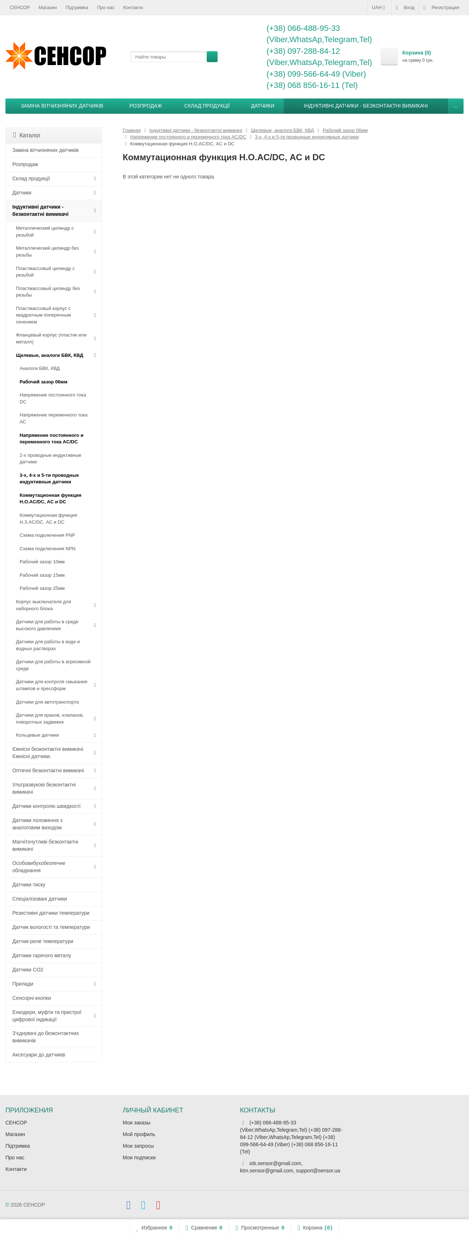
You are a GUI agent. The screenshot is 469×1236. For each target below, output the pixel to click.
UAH (379, 8)
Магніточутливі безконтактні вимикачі (45, 845)
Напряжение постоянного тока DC (53, 398)
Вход (405, 8)
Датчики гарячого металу (41, 955)
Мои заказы (136, 1123)
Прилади (22, 984)
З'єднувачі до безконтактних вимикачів (45, 1036)
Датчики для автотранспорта (47, 702)
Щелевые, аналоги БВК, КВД (49, 355)
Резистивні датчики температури (50, 913)
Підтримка (77, 7)
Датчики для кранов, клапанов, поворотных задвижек (50, 718)
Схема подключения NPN (48, 548)
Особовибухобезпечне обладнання (38, 866)
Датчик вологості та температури (51, 927)
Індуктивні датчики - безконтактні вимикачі (366, 106)
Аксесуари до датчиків (38, 1055)
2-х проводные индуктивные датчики (50, 458)
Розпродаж (145, 106)
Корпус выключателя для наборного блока (43, 605)
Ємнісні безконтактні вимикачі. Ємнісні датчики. (48, 752)
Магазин (48, 7)
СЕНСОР (20, 7)
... (456, 106)
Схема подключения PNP (47, 535)
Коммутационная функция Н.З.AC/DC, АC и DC (48, 518)
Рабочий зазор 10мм (42, 561)
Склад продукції (207, 106)
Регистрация (441, 8)
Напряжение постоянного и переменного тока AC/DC (52, 438)
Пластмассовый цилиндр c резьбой (45, 272)
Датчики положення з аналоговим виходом (37, 823)
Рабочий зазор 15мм (42, 575)
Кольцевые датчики (37, 735)
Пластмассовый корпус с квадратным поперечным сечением (43, 315)
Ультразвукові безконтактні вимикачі (44, 788)
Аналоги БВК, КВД (40, 368)
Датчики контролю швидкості (46, 806)
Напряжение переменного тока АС (54, 418)
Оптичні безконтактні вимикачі (48, 770)
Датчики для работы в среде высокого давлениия (47, 625)
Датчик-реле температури (42, 941)
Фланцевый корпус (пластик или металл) (51, 338)
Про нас (105, 7)
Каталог (27, 135)
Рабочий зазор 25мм (42, 588)
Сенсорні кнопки (31, 998)
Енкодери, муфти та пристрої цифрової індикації (46, 1015)
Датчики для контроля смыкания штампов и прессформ (51, 685)
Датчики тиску (28, 884)
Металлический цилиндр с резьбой (45, 231)
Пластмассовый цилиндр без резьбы (48, 292)
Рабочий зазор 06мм (44, 382)
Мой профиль (139, 1134)
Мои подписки (139, 1157)
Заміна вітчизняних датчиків (62, 106)
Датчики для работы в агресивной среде (53, 665)
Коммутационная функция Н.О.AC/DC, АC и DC (50, 498)
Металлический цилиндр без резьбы (47, 251)
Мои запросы (138, 1146)
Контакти (133, 7)
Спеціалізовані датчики (39, 899)
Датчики (262, 106)
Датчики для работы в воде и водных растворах (48, 645)
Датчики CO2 (27, 970)
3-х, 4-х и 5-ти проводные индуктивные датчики (49, 478)
